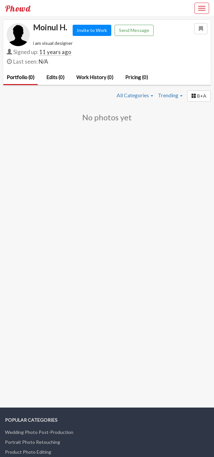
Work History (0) (94, 77)
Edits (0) (55, 77)
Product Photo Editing (28, 452)
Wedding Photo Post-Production (39, 432)
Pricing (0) (136, 77)
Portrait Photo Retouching (32, 442)
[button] (199, 96)
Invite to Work (92, 30)
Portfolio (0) (20, 77)
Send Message (134, 30)
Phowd (18, 8)
